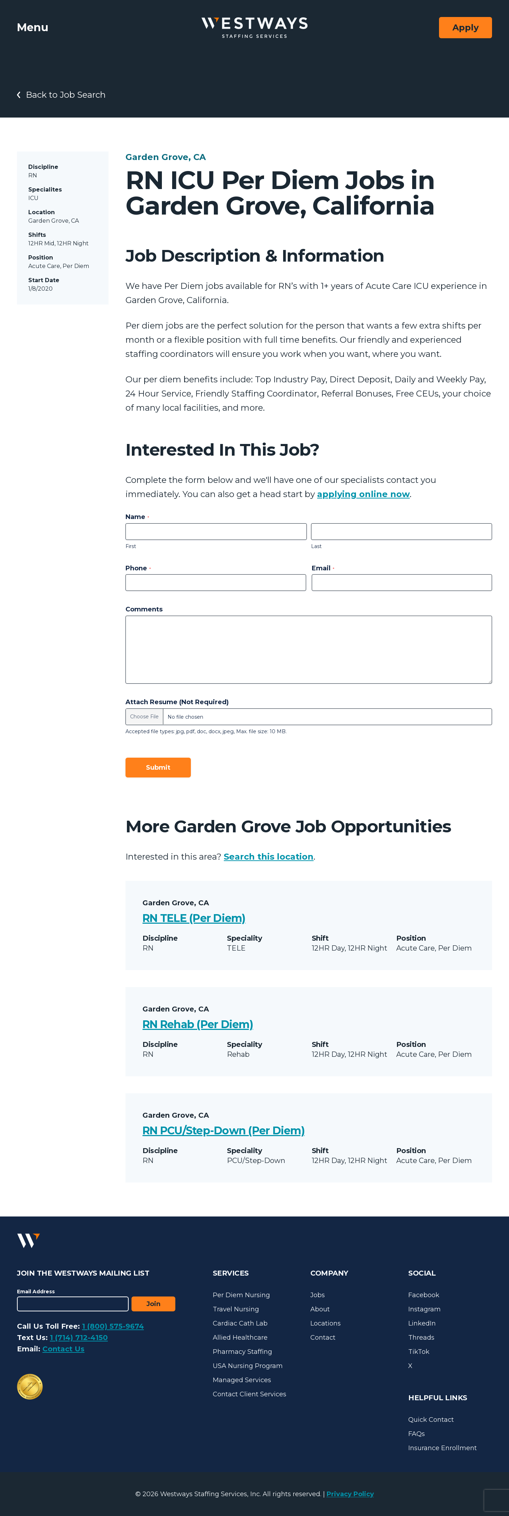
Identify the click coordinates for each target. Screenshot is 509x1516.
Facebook (423, 1295)
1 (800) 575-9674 (113, 1326)
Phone (138, 568)
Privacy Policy (350, 1494)
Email (323, 568)
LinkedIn (422, 1323)
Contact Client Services (249, 1394)
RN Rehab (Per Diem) (197, 1024)
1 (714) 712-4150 (79, 1337)
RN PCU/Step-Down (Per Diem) (223, 1130)
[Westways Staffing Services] (254, 27)
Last (316, 546)
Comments (144, 609)
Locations (325, 1323)
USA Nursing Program (248, 1366)
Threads (421, 1337)
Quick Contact (431, 1420)
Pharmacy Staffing (242, 1352)
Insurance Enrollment (442, 1448)
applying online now (363, 494)
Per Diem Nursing (241, 1295)
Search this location (269, 856)
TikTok (418, 1352)
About (320, 1309)
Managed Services (242, 1380)
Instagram (424, 1309)
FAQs (416, 1434)
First (130, 546)
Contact (322, 1337)
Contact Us (63, 1349)
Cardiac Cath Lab (240, 1323)
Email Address (36, 1291)
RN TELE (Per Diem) (194, 918)
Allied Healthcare (240, 1337)
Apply (465, 27)
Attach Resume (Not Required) (177, 702)
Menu (32, 27)
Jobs (317, 1295)
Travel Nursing (236, 1309)
